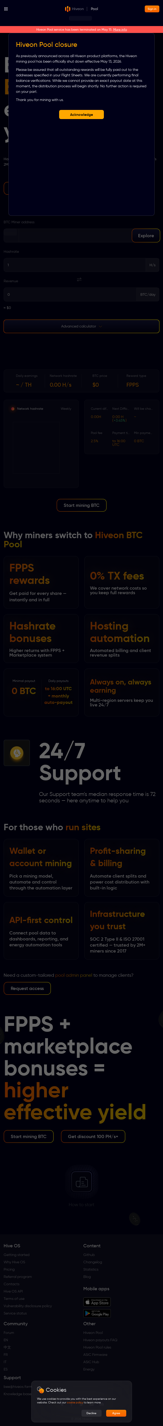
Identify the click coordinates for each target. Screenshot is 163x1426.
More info (120, 29)
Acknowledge (81, 114)
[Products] (34, 9)
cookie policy (75, 1402)
